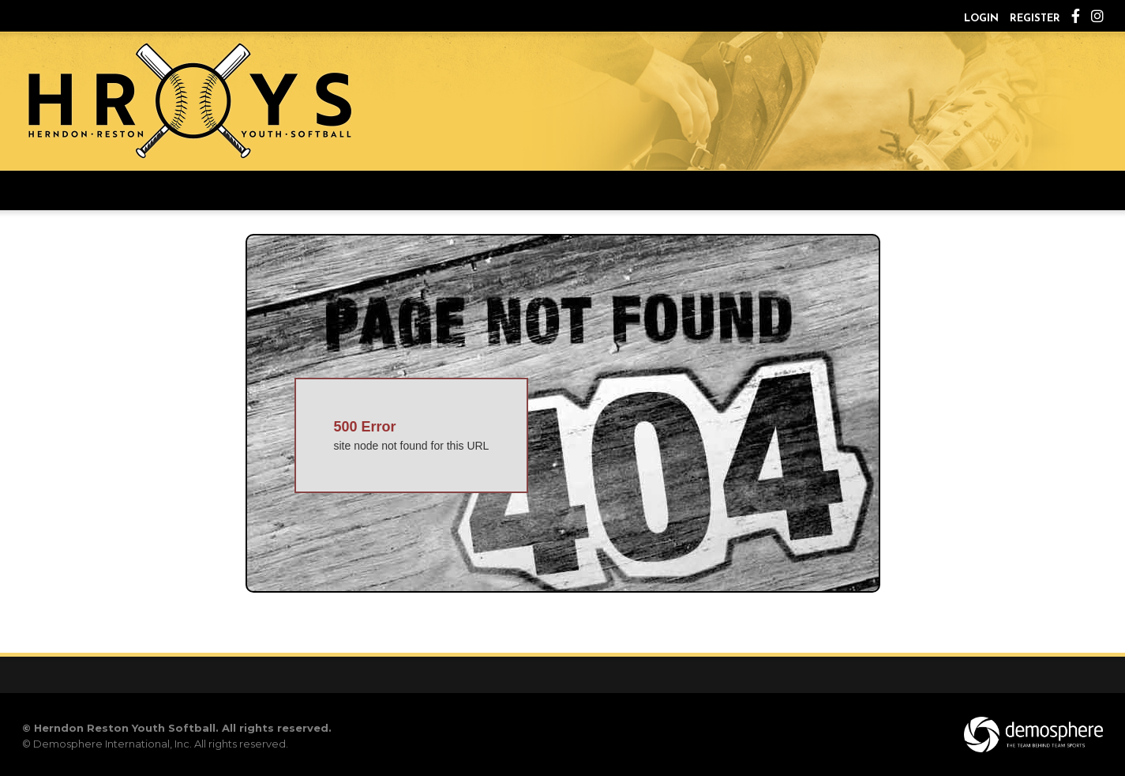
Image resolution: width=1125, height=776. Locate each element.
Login (981, 18)
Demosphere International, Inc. (112, 743)
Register (1035, 18)
